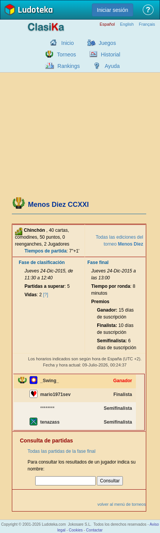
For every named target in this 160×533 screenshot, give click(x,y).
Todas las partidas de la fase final (61, 451)
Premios (100, 301)
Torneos (66, 54)
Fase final (97, 262)
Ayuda (111, 66)
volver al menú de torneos (121, 504)
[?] (45, 294)
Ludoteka (35, 10)
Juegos (107, 43)
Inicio (67, 43)
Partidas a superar (44, 286)
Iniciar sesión (112, 10)
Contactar (94, 530)
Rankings (68, 66)
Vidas (30, 294)
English (127, 24)
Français (147, 24)
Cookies (76, 530)
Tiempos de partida (45, 251)
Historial (111, 54)
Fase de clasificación (42, 262)
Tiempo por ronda (110, 286)
